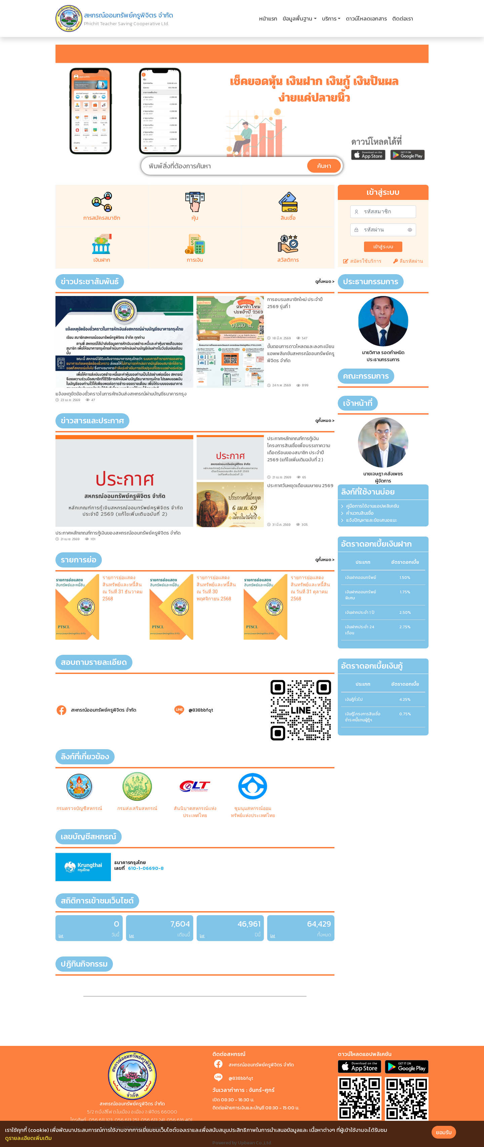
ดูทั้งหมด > (324, 282)
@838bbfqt (201, 710)
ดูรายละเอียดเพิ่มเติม (28, 1138)
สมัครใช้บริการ (362, 261)
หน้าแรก (268, 18)
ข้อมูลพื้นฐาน (297, 18)
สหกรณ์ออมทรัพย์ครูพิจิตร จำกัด (103, 710)
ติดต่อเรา (402, 18)
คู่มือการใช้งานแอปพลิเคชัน (372, 506)
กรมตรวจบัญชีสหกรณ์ (79, 808)
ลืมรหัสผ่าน (408, 261)
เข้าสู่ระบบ (383, 246)
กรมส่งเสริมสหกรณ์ (137, 808)
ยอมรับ (444, 1132)
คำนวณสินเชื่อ (360, 513)
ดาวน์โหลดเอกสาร (366, 18)
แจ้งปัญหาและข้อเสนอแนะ (371, 520)
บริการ (329, 18)
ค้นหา (324, 165)
